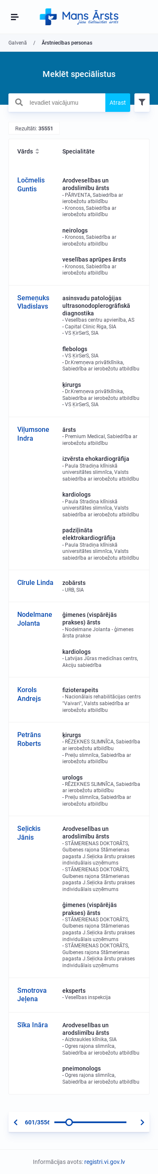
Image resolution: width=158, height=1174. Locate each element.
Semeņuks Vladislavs (33, 302)
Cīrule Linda (35, 583)
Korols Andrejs (29, 694)
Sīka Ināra (32, 1025)
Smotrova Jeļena (32, 994)
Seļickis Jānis (28, 833)
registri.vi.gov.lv (104, 1161)
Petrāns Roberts (29, 739)
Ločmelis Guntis (31, 184)
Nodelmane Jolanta (34, 619)
